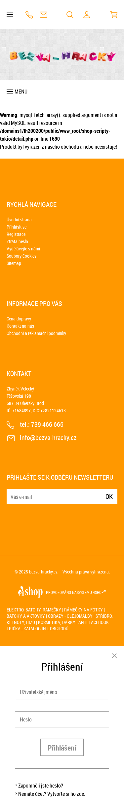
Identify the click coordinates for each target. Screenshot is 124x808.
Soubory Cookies (21, 256)
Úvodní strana (19, 219)
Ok (109, 496)
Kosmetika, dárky (56, 622)
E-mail (12, 492)
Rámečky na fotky (83, 609)
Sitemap (14, 263)
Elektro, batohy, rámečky (34, 609)
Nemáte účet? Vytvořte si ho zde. (51, 793)
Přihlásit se (16, 227)
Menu (21, 91)
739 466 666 (29, 14)
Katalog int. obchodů (45, 628)
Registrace (16, 234)
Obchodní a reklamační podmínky (36, 333)
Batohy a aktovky (26, 616)
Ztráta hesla (17, 241)
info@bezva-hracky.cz (43, 14)
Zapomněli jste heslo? (40, 785)
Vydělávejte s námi (23, 248)
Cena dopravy (19, 318)
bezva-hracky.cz (43, 572)
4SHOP (99, 592)
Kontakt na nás (20, 326)
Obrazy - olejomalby (70, 616)
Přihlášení (62, 748)
